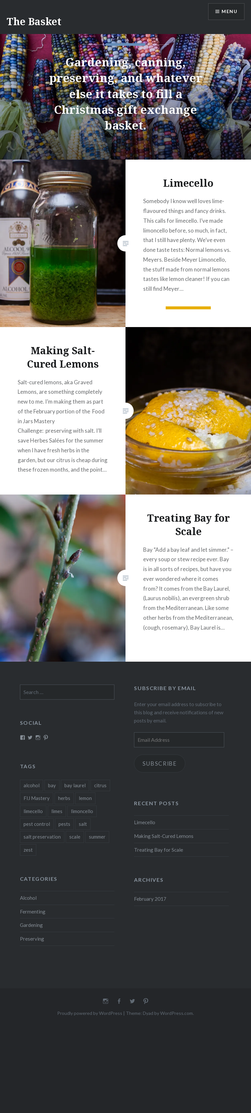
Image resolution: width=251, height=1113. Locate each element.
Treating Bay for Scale (158, 850)
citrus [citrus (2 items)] (100, 785)
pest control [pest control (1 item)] (37, 824)
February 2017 (150, 899)
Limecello (144, 822)
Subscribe (159, 763)
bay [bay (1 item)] (52, 785)
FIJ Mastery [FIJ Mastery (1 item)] (37, 798)
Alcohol (28, 898)
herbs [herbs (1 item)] (64, 798)
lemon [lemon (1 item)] (85, 798)
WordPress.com (176, 1013)
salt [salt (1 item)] (83, 824)
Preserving (32, 939)
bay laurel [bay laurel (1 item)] (75, 785)
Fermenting (32, 911)
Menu (229, 11)
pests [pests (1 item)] (64, 824)
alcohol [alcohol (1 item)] (32, 785)
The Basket (34, 21)
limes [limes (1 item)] (56, 811)
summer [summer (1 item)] (97, 837)
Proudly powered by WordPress (89, 1013)
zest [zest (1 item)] (28, 850)
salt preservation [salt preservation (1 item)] (42, 837)
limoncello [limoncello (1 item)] (82, 811)
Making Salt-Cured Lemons (163, 836)
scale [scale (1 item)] (74, 837)
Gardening (31, 925)
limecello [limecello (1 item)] (33, 811)
